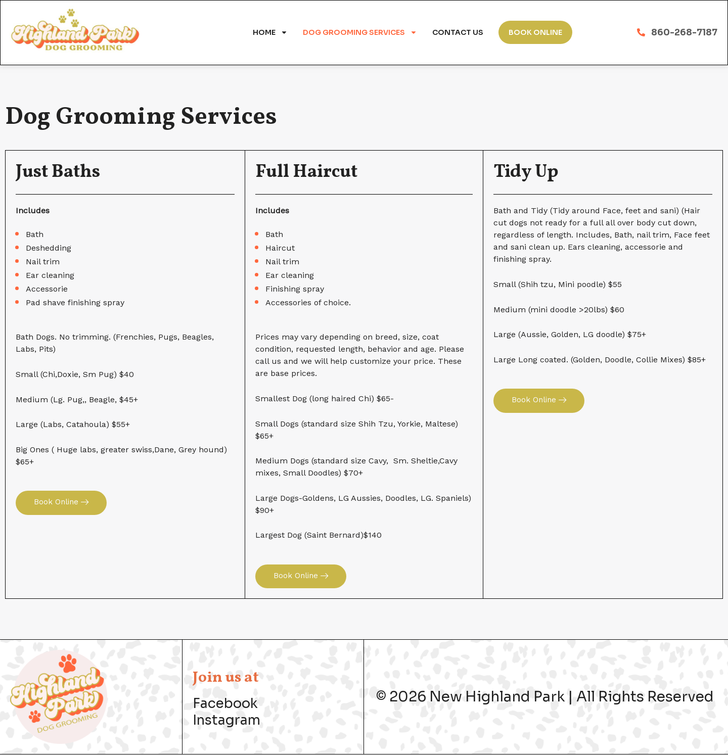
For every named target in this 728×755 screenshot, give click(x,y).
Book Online (535, 32)
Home (270, 32)
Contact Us (457, 32)
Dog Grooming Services (360, 32)
